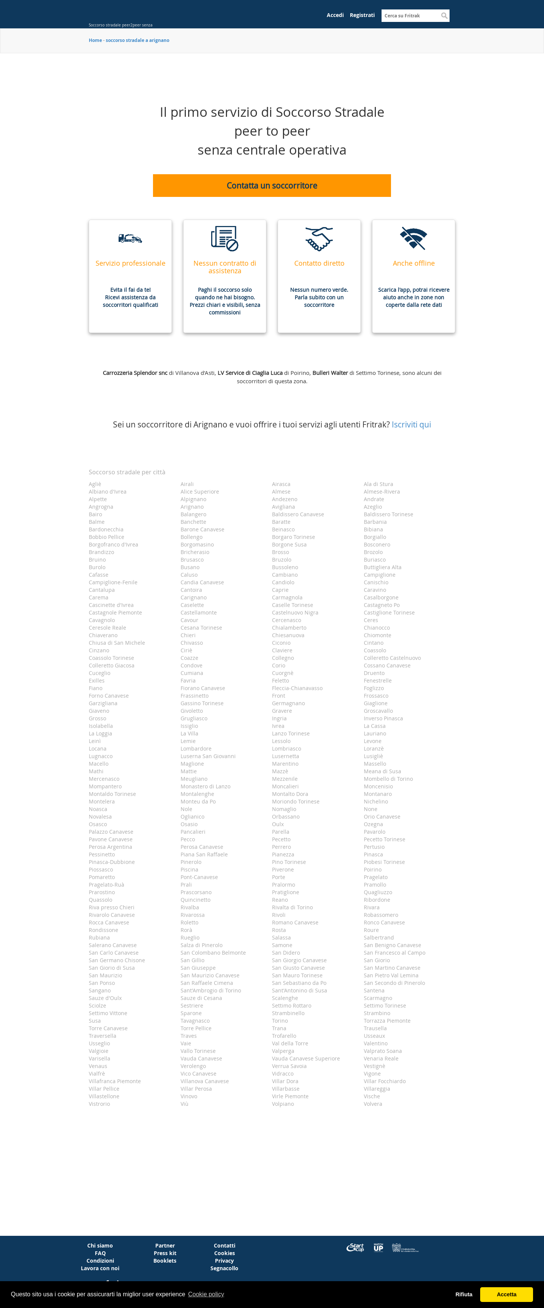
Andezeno (284, 499)
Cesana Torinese (201, 627)
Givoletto (192, 710)
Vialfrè (97, 1073)
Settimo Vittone (108, 1013)
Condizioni (100, 1260)
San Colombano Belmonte (213, 952)
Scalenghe (285, 998)
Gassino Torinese (202, 703)
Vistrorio (99, 1103)
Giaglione (376, 703)
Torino (280, 1020)
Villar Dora (285, 1081)
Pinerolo (191, 861)
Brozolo (373, 552)
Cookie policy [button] (206, 1294)
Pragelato (376, 877)
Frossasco (376, 695)
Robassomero (381, 914)
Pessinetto (102, 854)
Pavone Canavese (111, 839)
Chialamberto (289, 627)
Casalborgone (381, 597)
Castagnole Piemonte (115, 612)
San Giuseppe (198, 967)
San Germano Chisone (117, 960)
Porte (278, 877)
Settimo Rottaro (291, 1005)
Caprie (280, 589)
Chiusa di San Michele (117, 642)
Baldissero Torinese (388, 514)
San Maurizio (105, 975)
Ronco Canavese (384, 922)
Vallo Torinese (198, 1050)
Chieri (188, 635)
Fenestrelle (378, 680)
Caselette (192, 604)
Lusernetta (285, 756)
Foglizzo (374, 688)
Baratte (281, 521)
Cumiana (192, 672)
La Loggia (100, 733)
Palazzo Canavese (111, 831)
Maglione (192, 763)
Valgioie (98, 1050)
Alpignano (193, 499)
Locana (98, 748)
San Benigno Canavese (392, 945)
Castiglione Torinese (389, 612)
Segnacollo (224, 1268)
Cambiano (285, 574)
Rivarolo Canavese (112, 914)
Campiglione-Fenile (113, 582)
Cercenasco (286, 620)
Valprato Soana (383, 1050)
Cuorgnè (283, 672)
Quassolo (100, 899)
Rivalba (190, 907)
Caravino (375, 589)
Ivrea (278, 725)
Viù (185, 1103)
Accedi (335, 15)
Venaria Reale (381, 1058)
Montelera (102, 801)
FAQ (100, 1253)
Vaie (186, 1043)
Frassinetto (195, 695)
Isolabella (101, 725)
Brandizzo (101, 552)
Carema (98, 597)
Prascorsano (196, 892)
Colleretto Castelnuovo (392, 657)
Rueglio (190, 937)
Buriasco (375, 559)
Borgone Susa (289, 544)
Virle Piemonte (290, 1096)
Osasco (98, 824)
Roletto (189, 922)
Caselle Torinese (292, 604)
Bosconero (377, 544)
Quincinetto (195, 899)
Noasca (98, 809)
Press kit (165, 1253)
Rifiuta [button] (464, 1294)
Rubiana (99, 937)
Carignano (194, 597)
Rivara (372, 907)
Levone (373, 741)
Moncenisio (378, 786)
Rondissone (103, 929)
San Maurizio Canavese (210, 975)
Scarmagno (378, 998)
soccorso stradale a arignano (137, 40)
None (370, 809)
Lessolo (281, 741)
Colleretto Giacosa (111, 665)
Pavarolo (374, 831)
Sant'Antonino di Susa (299, 990)
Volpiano (283, 1103)
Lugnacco (101, 756)
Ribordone (377, 899)
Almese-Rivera (382, 491)
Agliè (95, 484)
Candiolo (283, 582)
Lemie (188, 741)
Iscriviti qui (411, 424)
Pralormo (283, 884)
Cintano (373, 642)
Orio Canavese (382, 816)
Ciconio (281, 642)
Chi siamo (100, 1245)
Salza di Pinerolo (202, 945)
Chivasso (192, 642)
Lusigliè (373, 756)
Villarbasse (286, 1088)
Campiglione (380, 574)
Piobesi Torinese (384, 861)
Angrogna (101, 506)
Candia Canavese (202, 582)
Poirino (373, 869)
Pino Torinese (289, 861)
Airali (187, 484)
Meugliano (194, 778)
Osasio (189, 824)
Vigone (372, 1073)
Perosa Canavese (202, 846)
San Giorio (377, 960)
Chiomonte (377, 635)
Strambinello (288, 1013)
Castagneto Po (382, 604)
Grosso (97, 718)
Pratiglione (285, 892)
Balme (97, 521)
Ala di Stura (378, 484)
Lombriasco (286, 748)
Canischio (376, 582)
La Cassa (375, 725)
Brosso (280, 552)
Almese (281, 491)
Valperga (283, 1050)
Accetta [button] (506, 1294)
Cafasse (98, 574)
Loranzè (374, 748)
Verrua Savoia (289, 1066)
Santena (374, 990)
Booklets (164, 1260)
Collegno (283, 657)
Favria (188, 680)
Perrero (281, 846)
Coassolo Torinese (111, 657)
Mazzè (280, 771)
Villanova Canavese (205, 1081)
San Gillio (192, 960)
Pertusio (374, 846)
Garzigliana (103, 703)
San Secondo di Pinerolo (394, 982)
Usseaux (374, 1035)
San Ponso (102, 982)
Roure (371, 929)
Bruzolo (281, 559)
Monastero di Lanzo (205, 786)
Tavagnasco (195, 1020)
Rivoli (279, 914)
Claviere (282, 650)
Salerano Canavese (113, 945)
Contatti (224, 1245)
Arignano (192, 506)
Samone (282, 945)
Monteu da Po (198, 801)
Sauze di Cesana (201, 998)
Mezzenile (285, 778)
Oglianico (192, 816)
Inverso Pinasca (383, 718)
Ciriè (186, 650)
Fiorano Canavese (203, 688)
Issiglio (189, 725)
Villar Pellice (104, 1088)
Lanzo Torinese (291, 733)
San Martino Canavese (392, 967)
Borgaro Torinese (293, 536)
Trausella (375, 1028)
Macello (98, 763)
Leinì (95, 741)
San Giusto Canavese (298, 967)
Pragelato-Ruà (106, 884)
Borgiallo (375, 536)
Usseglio (99, 1043)
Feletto (280, 680)
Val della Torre (290, 1043)
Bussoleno (285, 567)
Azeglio (373, 506)
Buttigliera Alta (383, 567)
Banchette (193, 521)
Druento (374, 672)
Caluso (189, 574)
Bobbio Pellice (106, 536)
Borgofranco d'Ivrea (113, 544)
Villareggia (377, 1088)
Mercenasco (104, 778)
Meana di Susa (382, 771)
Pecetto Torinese (384, 839)
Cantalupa (102, 589)
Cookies (224, 1253)
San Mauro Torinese (297, 975)
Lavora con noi (100, 1268)
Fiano (95, 688)
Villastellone (104, 1096)
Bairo (95, 514)
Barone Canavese (202, 529)
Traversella (102, 1035)
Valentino (376, 1043)
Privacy (224, 1260)
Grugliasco (194, 718)
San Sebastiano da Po (299, 982)
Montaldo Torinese (112, 793)
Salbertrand (379, 937)
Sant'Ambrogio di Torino (211, 990)
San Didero (286, 952)
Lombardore (196, 748)
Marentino (285, 763)
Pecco (188, 839)
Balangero (193, 514)
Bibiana (373, 529)
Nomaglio (284, 809)
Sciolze (97, 1005)
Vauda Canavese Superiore (306, 1058)
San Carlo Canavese (114, 952)
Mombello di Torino (388, 778)
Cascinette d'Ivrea (111, 604)
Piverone (283, 869)
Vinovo (189, 1096)
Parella (280, 831)
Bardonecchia (106, 529)
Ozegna (373, 824)
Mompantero (105, 786)
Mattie (189, 771)
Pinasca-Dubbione (112, 861)
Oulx (278, 824)
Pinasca (373, 854)
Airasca (281, 484)
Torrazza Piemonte (387, 1020)
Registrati (362, 15)
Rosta (279, 929)
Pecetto (281, 839)
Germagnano (288, 703)
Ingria (279, 718)
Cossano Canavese (387, 665)
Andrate (374, 499)
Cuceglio (99, 672)
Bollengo (191, 536)
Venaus (98, 1066)
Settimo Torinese (385, 1005)
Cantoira (191, 589)
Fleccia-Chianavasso (297, 688)
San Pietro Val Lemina (391, 975)
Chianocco (377, 627)
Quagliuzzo (378, 892)
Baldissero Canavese (298, 514)
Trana (279, 1028)
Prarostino (102, 892)
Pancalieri (193, 831)
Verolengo (193, 1066)
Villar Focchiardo (385, 1081)
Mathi (96, 771)
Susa (95, 1020)
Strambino (377, 1013)
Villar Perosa (196, 1088)
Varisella (99, 1058)
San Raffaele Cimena (207, 982)
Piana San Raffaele (204, 854)
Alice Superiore (200, 491)
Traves (189, 1035)
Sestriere (192, 1005)
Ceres (371, 620)
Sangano (100, 990)
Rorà (186, 929)
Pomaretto (102, 877)
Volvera (373, 1103)
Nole (186, 809)
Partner (165, 1245)
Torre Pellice (196, 1028)
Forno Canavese (109, 695)
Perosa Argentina (110, 846)
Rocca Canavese (109, 922)
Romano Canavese (295, 922)
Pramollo (375, 884)
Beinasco (283, 529)
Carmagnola (287, 597)
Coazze (189, 657)
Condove (191, 665)
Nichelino (376, 801)
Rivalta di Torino (292, 907)
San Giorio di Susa (112, 967)
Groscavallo (378, 710)
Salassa (281, 937)
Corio (278, 665)
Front (278, 695)
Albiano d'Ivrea (108, 491)
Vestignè (374, 1066)
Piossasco (101, 869)
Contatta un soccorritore (272, 185)
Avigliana (283, 506)
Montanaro (378, 793)
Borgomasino (197, 544)
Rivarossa (193, 914)
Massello (375, 763)
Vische (372, 1096)
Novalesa (100, 816)
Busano (190, 567)
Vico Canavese (198, 1073)
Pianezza (283, 854)
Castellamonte (199, 612)
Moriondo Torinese (296, 801)
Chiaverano (103, 635)
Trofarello (284, 1035)
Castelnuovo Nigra (295, 612)
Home (95, 40)
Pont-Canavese (199, 877)
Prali (186, 884)
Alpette (98, 499)
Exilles (97, 680)
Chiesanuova (288, 635)
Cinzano (99, 650)
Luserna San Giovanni (208, 756)
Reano (280, 899)
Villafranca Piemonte (115, 1081)
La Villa (189, 733)
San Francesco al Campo (394, 952)
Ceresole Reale (107, 627)
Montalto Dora (290, 793)
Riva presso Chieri (111, 907)
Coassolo (375, 650)
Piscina (189, 869)
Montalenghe (197, 793)
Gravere (282, 710)
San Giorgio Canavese (299, 960)
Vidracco (283, 1073)
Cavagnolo (102, 620)
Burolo (97, 567)
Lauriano (375, 733)
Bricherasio (195, 552)
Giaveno (99, 710)
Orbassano (286, 816)
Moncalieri (285, 786)
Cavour (189, 620)
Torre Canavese (108, 1028)
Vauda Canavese (201, 1058)
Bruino (97, 559)
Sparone (191, 1013)
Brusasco (192, 559)
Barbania (375, 521)
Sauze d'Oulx (105, 998)
